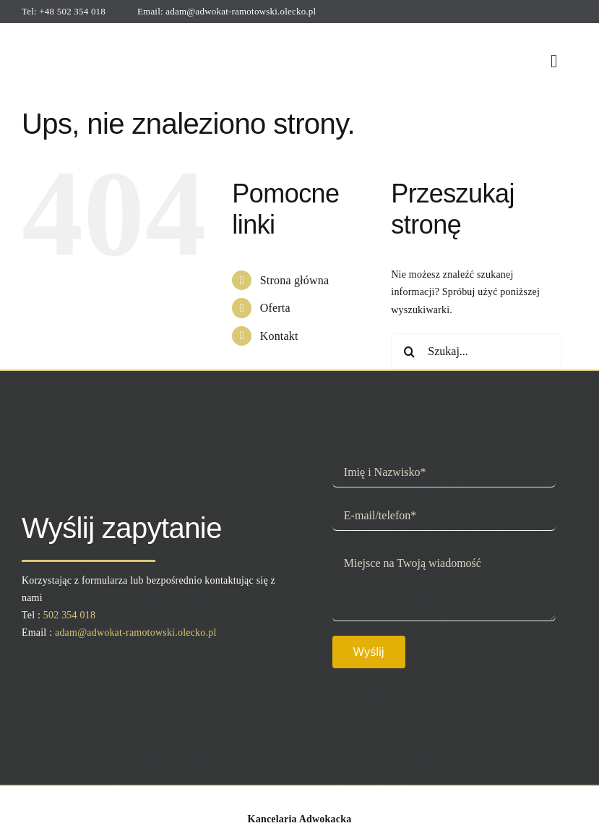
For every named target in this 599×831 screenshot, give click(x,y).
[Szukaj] (409, 351)
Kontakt (279, 336)
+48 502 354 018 (72, 11)
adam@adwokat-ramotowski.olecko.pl (240, 11)
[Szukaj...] (476, 351)
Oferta (275, 308)
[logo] (83, 35)
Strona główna (294, 280)
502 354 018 (69, 615)
